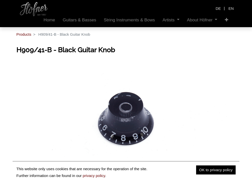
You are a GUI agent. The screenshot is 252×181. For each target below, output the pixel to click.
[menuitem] (49, 20)
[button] (226, 20)
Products (23, 34)
